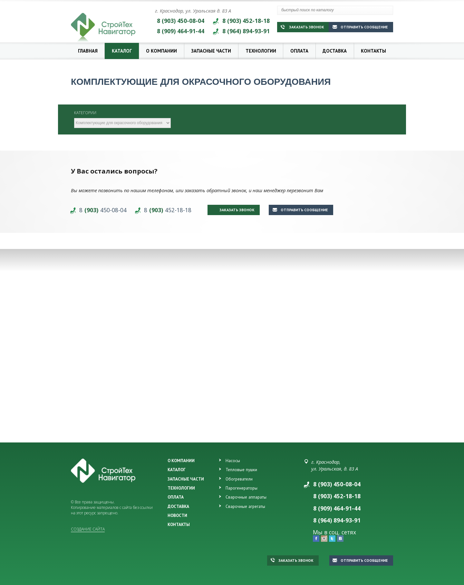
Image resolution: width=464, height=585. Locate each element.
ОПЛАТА (176, 497)
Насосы (233, 460)
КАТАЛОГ (177, 469)
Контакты (373, 51)
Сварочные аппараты (246, 497)
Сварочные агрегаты (245, 506)
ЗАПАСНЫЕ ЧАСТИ (186, 479)
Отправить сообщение (360, 27)
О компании (161, 51)
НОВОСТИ (177, 515)
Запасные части (211, 51)
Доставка (335, 51)
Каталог (122, 51)
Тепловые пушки (241, 469)
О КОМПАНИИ (181, 460)
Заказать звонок (302, 27)
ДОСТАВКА (178, 506)
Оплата (299, 51)
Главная (88, 51)
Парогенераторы (241, 488)
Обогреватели (239, 479)
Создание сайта (88, 529)
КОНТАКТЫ (179, 524)
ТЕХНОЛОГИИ (181, 488)
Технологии (261, 51)
